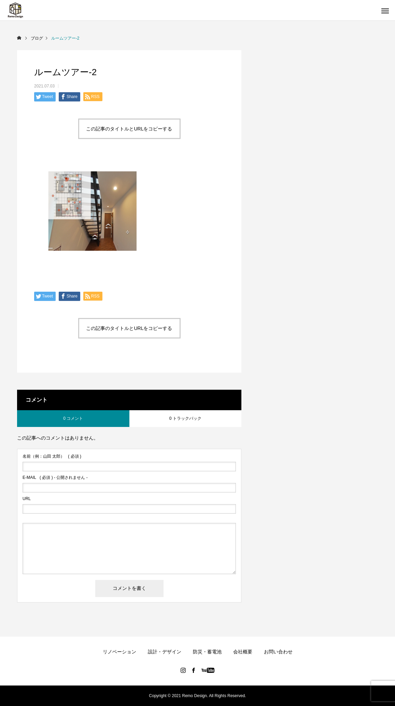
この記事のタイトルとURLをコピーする (129, 128)
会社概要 (242, 651)
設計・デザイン (164, 651)
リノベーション (119, 651)
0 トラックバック (185, 418)
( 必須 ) (52, 456)
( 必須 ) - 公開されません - (55, 477)
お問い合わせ (278, 651)
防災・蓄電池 (207, 651)
